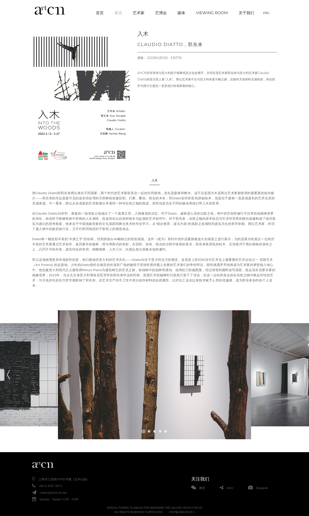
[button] (143, 431)
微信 (202, 487)
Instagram (262, 487)
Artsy (230, 487)
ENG (266, 12)
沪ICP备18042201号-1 (182, 511)
